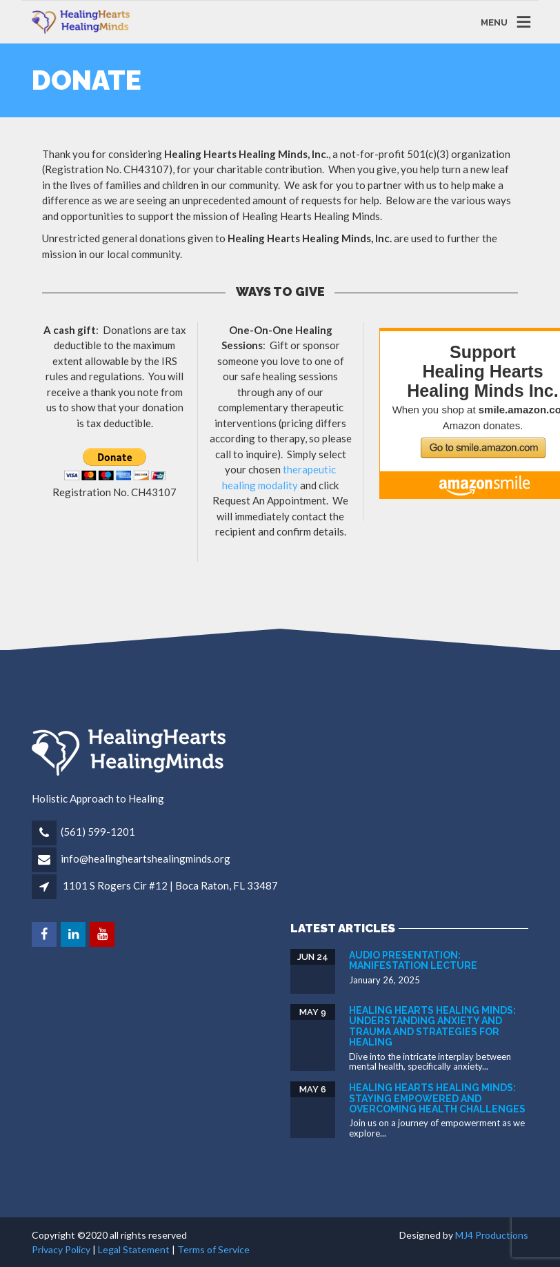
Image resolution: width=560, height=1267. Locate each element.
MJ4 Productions (491, 1235)
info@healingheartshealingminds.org (145, 858)
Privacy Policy (61, 1249)
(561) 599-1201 (98, 831)
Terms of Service (213, 1249)
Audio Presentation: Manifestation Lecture (413, 960)
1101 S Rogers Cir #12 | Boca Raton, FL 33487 (170, 885)
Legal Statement (134, 1249)
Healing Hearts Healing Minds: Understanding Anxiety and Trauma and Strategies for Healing (432, 1026)
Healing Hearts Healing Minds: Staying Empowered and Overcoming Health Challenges (437, 1098)
